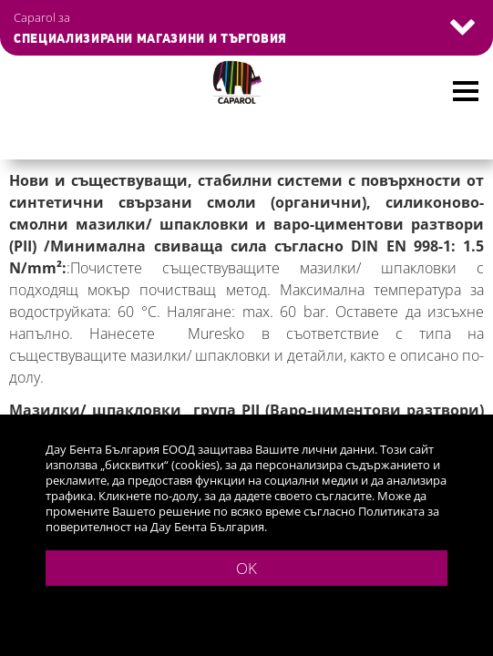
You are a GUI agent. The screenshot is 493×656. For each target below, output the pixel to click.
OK (246, 568)
